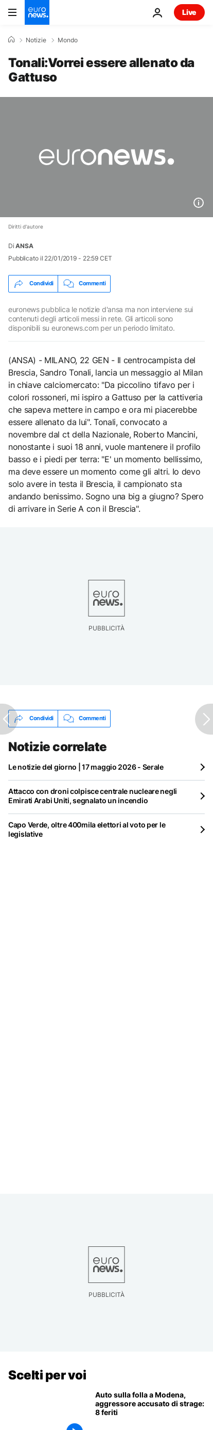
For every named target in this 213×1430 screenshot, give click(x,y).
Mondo (68, 40)
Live (189, 12)
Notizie (36, 40)
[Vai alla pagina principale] (37, 12)
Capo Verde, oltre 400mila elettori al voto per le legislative (86, 829)
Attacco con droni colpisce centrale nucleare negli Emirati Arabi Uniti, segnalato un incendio (92, 796)
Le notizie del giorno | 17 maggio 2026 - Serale (86, 766)
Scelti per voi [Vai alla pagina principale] (47, 1375)
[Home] (11, 39)
